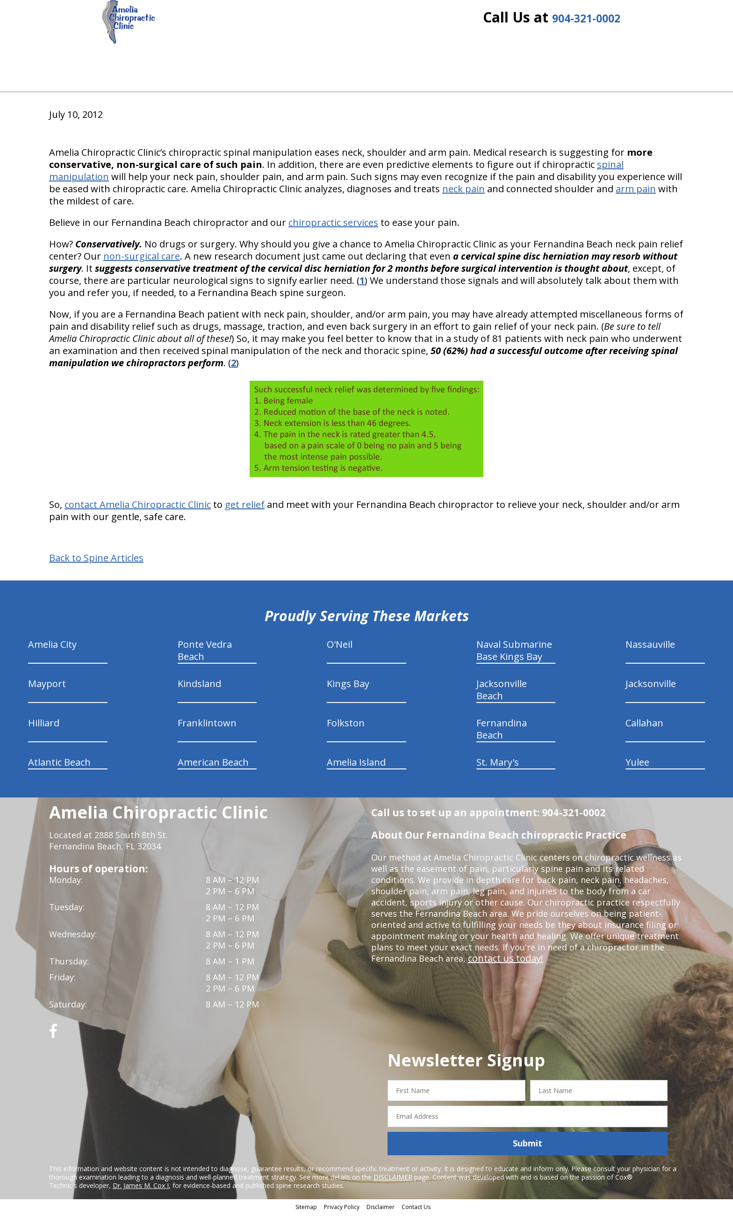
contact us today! (503, 961)
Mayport (47, 687)
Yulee (637, 765)
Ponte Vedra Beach (205, 653)
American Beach (213, 765)
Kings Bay (348, 687)
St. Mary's (497, 765)
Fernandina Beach (501, 732)
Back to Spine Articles (96, 561)
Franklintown (207, 726)
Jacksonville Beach (501, 693)
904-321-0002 (586, 24)
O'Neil (339, 647)
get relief (245, 507)
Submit (527, 1146)
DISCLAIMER (393, 1180)
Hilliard (43, 726)
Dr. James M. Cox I (141, 1188)
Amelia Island (356, 765)
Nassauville (650, 647)
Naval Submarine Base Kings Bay (514, 653)
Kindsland (199, 687)
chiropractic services (333, 225)
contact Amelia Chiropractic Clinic (138, 507)
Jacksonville (650, 687)
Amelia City (52, 647)
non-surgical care (141, 259)
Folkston (346, 726)
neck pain (463, 192)
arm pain (636, 192)
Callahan (644, 726)
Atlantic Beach (59, 765)
